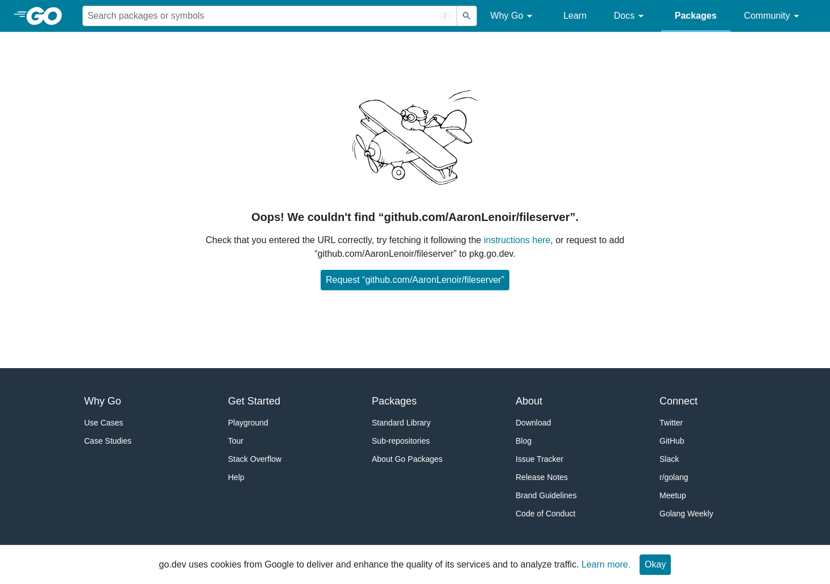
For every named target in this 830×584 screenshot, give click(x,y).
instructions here (517, 240)
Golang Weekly (686, 513)
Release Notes (542, 477)
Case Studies (107, 440)
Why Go (513, 16)
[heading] (48, 16)
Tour (235, 440)
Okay (655, 564)
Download (533, 422)
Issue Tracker (539, 459)
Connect (678, 401)
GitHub (671, 440)
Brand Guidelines (546, 495)
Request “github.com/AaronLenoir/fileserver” (415, 280)
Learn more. (606, 564)
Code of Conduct (545, 513)
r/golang (673, 477)
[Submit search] (467, 16)
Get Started (254, 401)
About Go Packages (407, 459)
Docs (631, 16)
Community (773, 16)
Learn (575, 15)
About (529, 401)
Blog (524, 440)
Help (236, 477)
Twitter (671, 422)
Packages (696, 15)
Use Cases (103, 422)
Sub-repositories (401, 440)
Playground (248, 422)
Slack (669, 459)
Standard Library (401, 422)
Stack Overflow (254, 459)
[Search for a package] (269, 16)
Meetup (672, 495)
